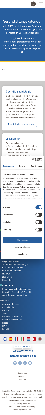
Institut (7, 300)
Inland (34, 45)
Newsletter (7, 280)
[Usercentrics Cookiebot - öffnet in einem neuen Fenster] (32, 159)
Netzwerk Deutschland (12, 317)
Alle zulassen (22, 240)
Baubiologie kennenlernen (21, 124)
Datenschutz (22, 376)
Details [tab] (22, 166)
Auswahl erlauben (22, 247)
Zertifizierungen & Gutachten (14, 295)
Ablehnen (22, 254)
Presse (5, 323)
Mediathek (7, 277)
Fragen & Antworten (10, 261)
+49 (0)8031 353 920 (22, 351)
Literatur (6, 274)
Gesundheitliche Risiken (12, 267)
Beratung (7, 285)
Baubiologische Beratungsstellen (16, 289)
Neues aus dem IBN (10, 304)
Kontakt (5, 329)
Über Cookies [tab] (36, 166)
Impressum (22, 373)
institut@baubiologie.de (22, 355)
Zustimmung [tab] (8, 166)
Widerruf (22, 380)
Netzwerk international (12, 320)
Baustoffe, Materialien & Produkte (17, 292)
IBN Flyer (6, 326)
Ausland (7, 48)
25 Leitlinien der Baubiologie (15, 264)
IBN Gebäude (8, 307)
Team (4, 313)
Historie (5, 310)
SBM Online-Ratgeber (11, 271)
